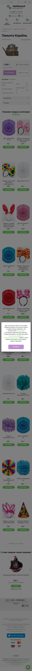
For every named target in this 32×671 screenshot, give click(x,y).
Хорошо (16, 347)
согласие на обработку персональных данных (13, 336)
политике (20, 331)
